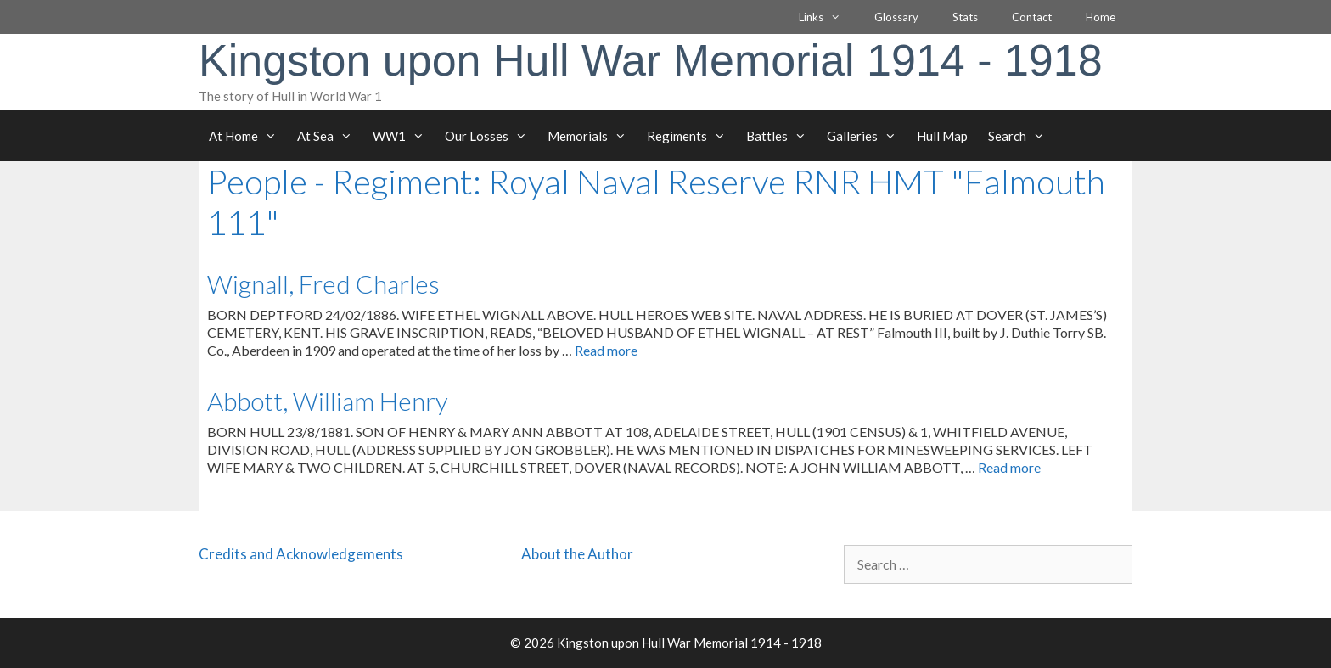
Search (1021, 135)
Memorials (592, 135)
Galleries (867, 135)
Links (828, 17)
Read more (606, 350)
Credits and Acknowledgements (301, 554)
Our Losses (491, 135)
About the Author (577, 554)
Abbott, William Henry (327, 400)
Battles (781, 135)
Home (1100, 17)
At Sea (329, 135)
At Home (248, 135)
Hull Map (942, 135)
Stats (965, 17)
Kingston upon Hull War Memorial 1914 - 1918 (651, 60)
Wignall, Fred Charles (323, 283)
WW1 (404, 135)
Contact (1032, 17)
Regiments (691, 135)
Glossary (896, 17)
